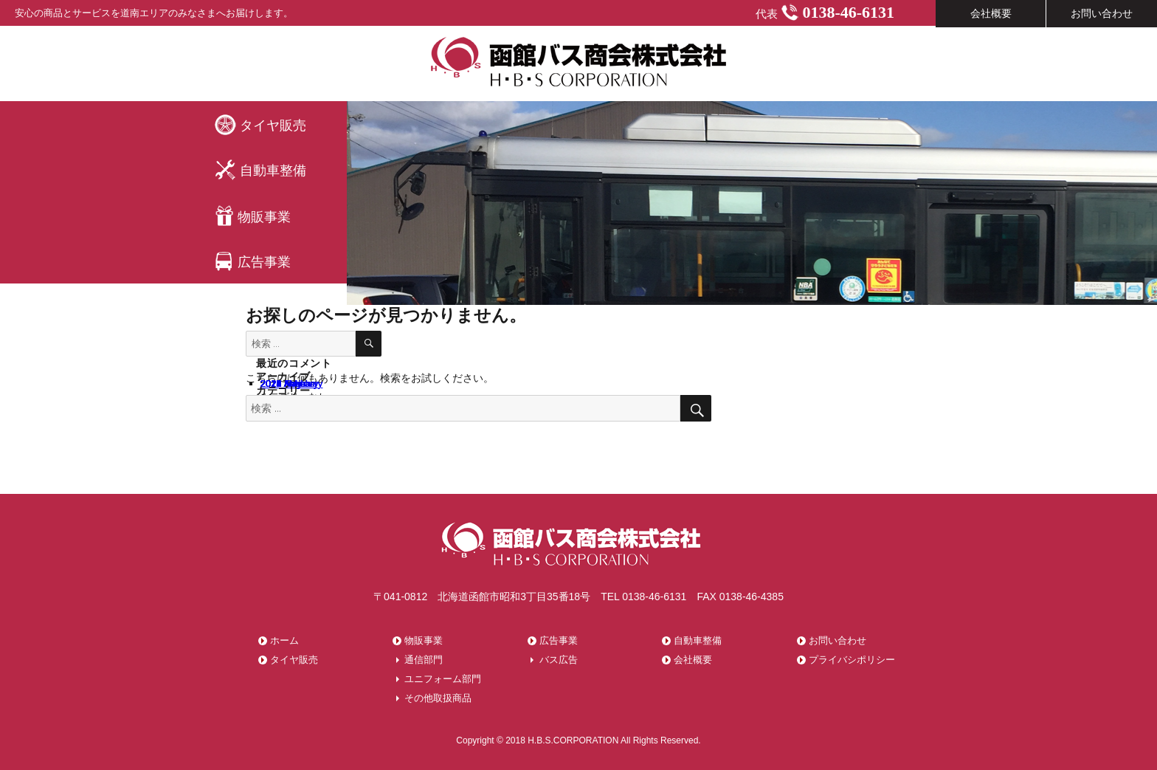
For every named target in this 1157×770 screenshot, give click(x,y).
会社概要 (693, 659)
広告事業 (252, 261)
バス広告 (558, 659)
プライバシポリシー (852, 659)
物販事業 (252, 215)
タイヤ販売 (260, 124)
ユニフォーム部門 (442, 678)
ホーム (284, 640)
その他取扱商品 (438, 698)
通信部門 (423, 659)
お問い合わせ (837, 640)
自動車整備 (260, 170)
